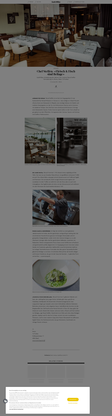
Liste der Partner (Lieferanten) (16, 409)
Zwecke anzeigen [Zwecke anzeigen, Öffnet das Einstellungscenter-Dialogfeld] (73, 403)
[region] (48, 400)
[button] (5, 401)
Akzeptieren (73, 399)
